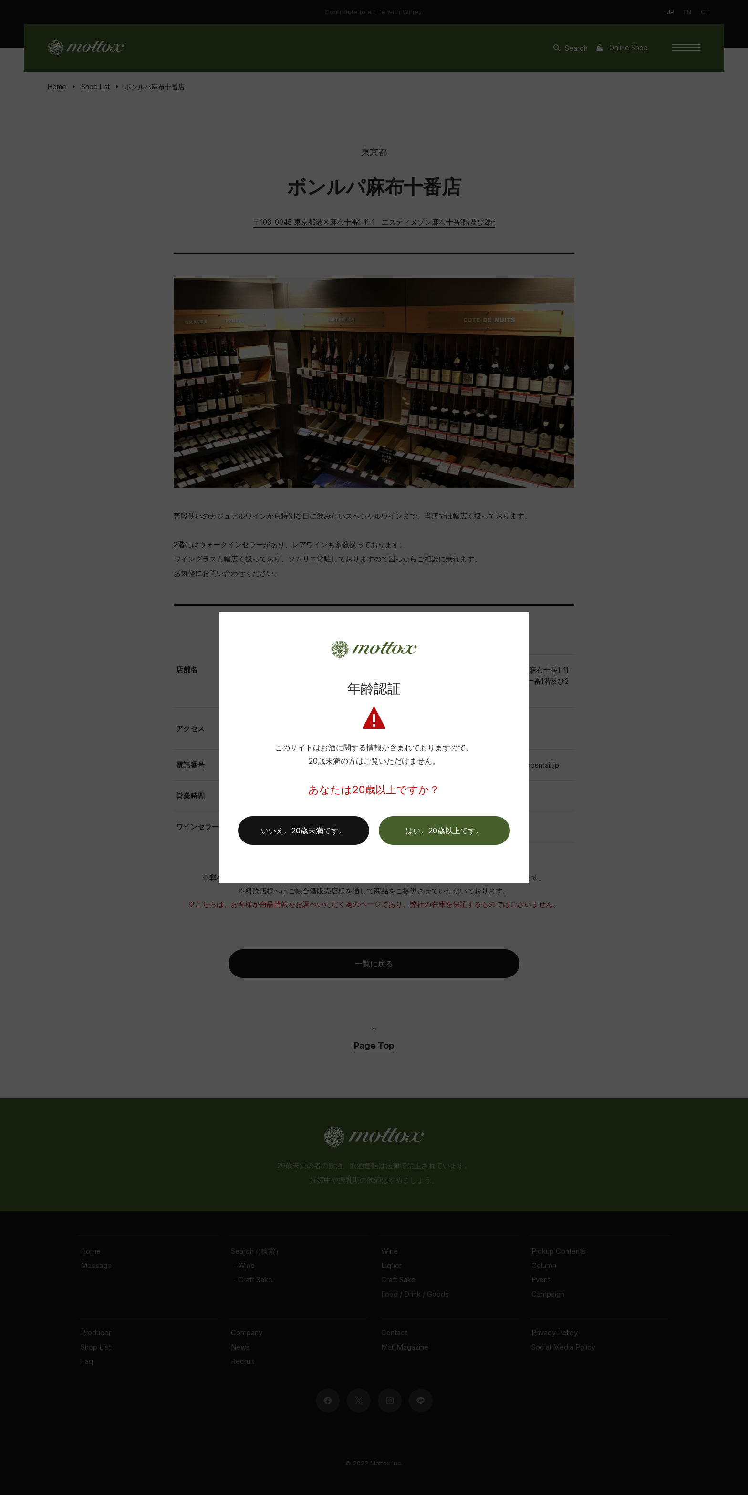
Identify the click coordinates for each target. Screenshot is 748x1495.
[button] (444, 830)
